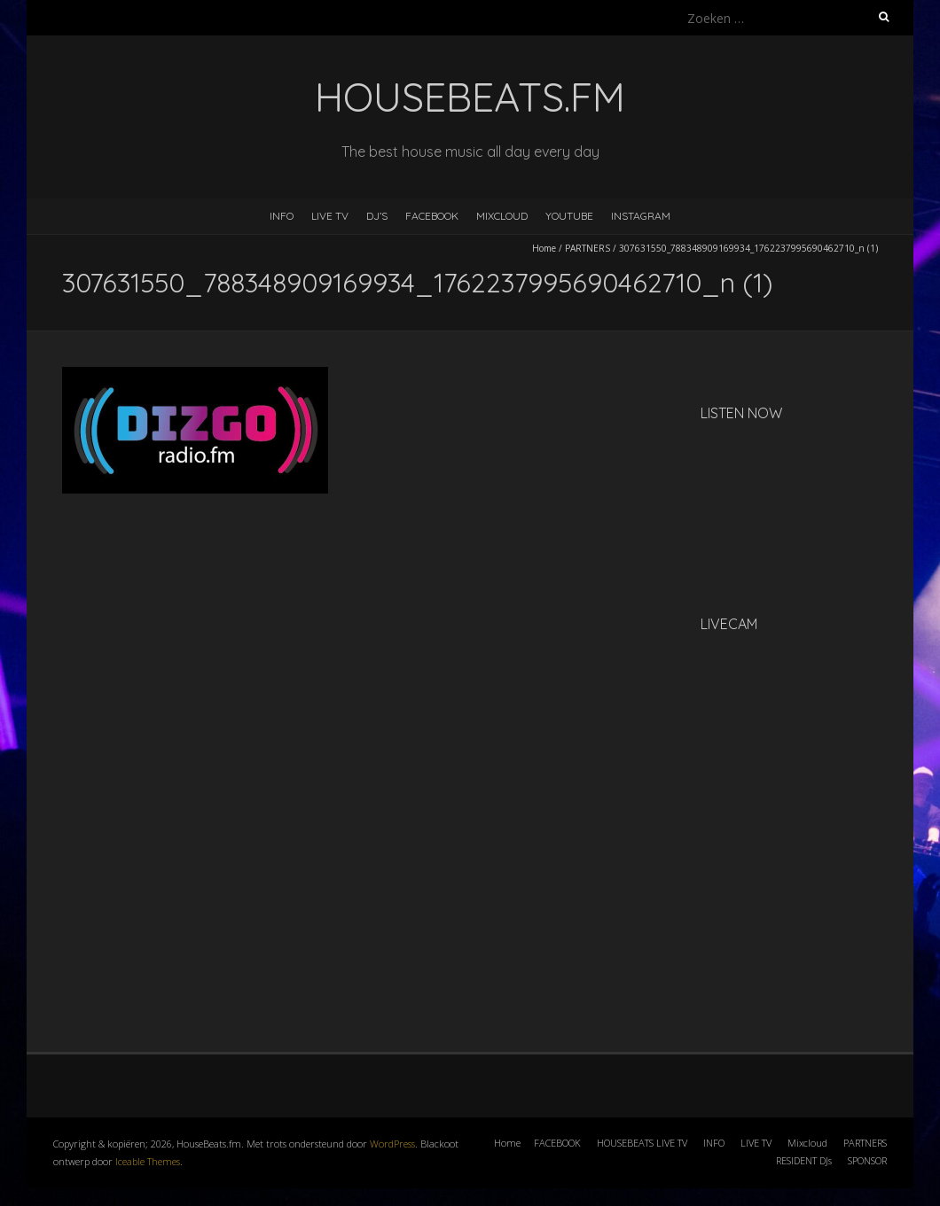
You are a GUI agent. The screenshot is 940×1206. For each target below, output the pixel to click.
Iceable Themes (147, 1161)
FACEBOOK (431, 215)
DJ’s (377, 215)
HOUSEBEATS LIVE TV (642, 1142)
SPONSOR (867, 1160)
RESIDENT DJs (804, 1160)
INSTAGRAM (640, 215)
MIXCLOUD (502, 215)
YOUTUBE (569, 215)
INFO (282, 215)
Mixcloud (807, 1142)
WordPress (392, 1143)
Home (544, 248)
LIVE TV (330, 215)
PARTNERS (587, 248)
